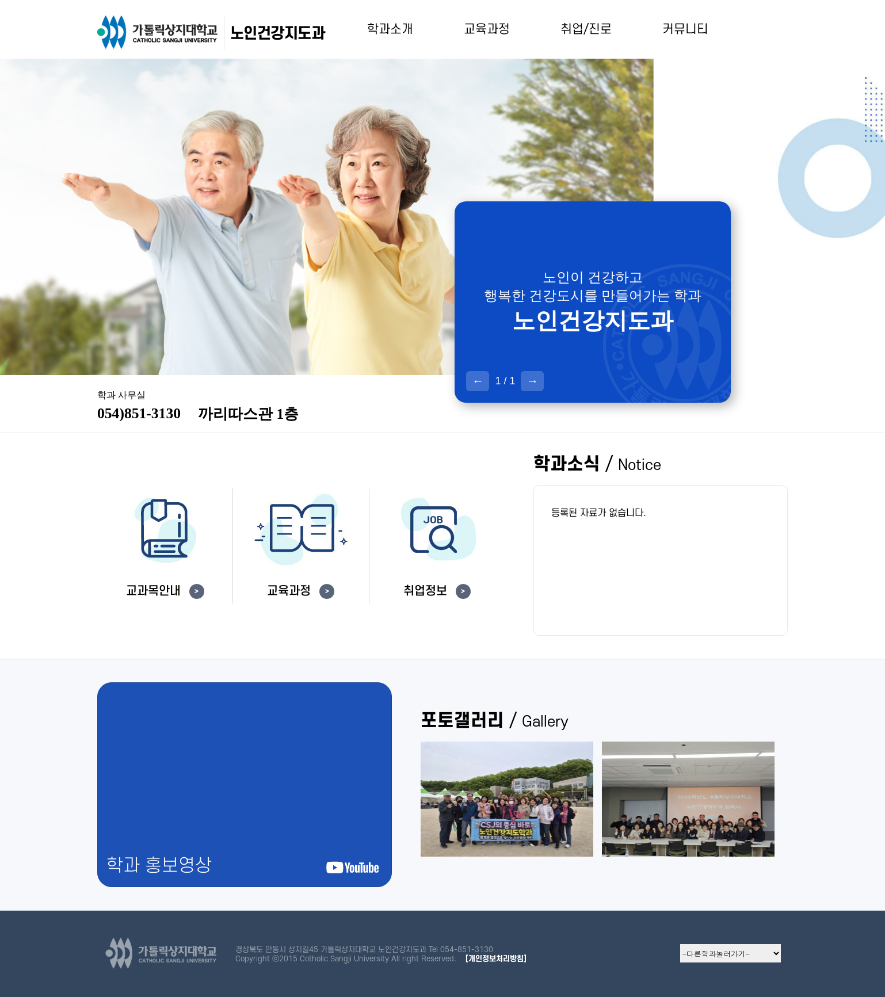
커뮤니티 (685, 29)
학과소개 (390, 29)
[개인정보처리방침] (496, 958)
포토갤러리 (495, 721)
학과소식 (597, 464)
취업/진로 (586, 29)
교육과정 (487, 29)
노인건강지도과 (277, 33)
